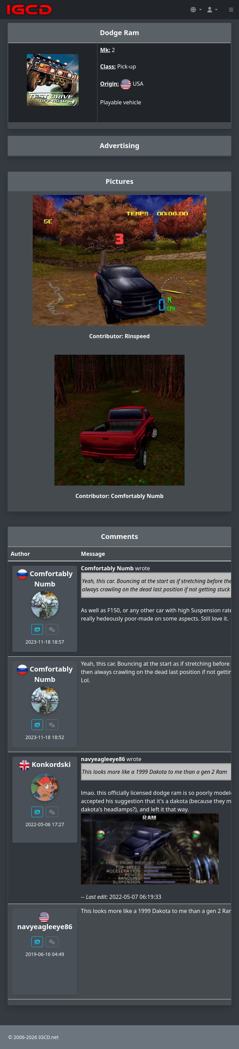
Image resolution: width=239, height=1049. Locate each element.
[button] (196, 10)
